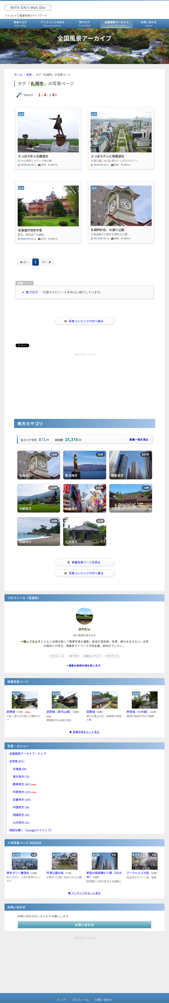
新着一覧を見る (140, 439)
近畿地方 (20, 799)
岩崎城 (10, 711)
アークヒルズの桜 (137, 873)
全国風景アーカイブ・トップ (27, 753)
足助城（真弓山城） (59, 711)
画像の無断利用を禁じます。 (86, 665)
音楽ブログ (20, 23)
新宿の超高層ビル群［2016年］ (103, 875)
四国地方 (19, 815)
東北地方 (19, 776)
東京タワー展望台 (17, 873)
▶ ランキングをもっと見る (84, 893)
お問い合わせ (149, 23)
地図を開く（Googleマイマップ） (31, 830)
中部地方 (22, 792)
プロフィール (57, 656)
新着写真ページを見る (86, 562)
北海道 (17, 769)
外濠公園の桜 (55, 873)
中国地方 (19, 807)
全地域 (16, 761)
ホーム (18, 74)
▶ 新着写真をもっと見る (84, 732)
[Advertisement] (53, 379)
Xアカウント (112, 656)
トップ (61, 999)
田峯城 (90, 711)
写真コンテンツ (92, 656)
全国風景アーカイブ (116, 23)
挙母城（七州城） (137, 711)
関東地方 (22, 784)
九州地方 (19, 822)
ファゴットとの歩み (52, 23)
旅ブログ (84, 23)
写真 (29, 74)
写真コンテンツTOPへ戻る (86, 321)
